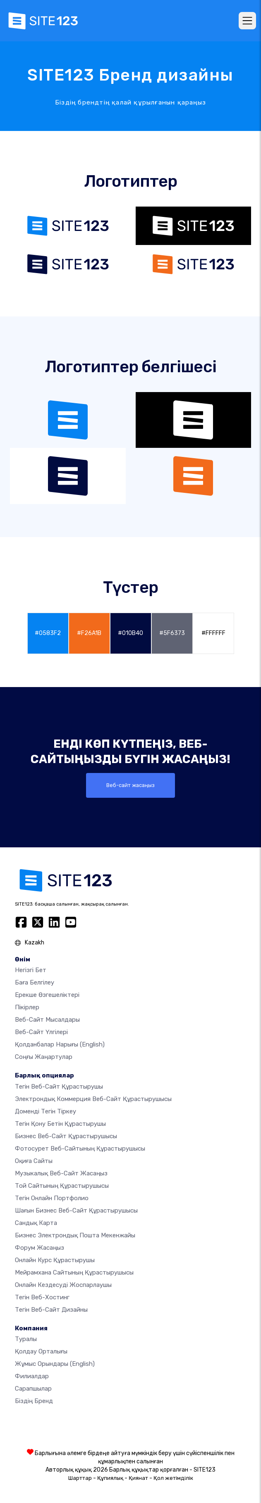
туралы (26, 1339)
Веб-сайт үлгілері (41, 1032)
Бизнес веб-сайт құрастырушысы (66, 1136)
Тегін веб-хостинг (42, 1297)
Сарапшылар (33, 1388)
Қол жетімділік (173, 1478)
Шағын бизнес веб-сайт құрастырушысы (76, 1210)
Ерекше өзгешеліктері (47, 995)
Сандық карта (36, 1223)
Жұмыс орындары (55, 1363)
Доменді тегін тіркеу (45, 1111)
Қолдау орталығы (41, 1351)
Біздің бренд (34, 1401)
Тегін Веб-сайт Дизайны (51, 1309)
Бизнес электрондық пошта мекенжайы (75, 1235)
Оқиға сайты (34, 1161)
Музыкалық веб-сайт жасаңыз (61, 1173)
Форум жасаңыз (39, 1247)
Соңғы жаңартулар (43, 1057)
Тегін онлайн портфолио (52, 1198)
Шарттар (80, 1478)
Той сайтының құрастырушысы (62, 1185)
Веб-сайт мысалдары (47, 1019)
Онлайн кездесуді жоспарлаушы (63, 1285)
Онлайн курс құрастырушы (55, 1260)
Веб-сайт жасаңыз (130, 785)
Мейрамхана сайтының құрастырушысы (74, 1272)
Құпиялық (110, 1478)
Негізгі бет (30, 970)
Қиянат (138, 1478)
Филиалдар (32, 1376)
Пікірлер (27, 1007)
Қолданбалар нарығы (60, 1044)
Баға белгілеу (34, 982)
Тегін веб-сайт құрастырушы (59, 1086)
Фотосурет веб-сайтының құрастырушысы (80, 1148)
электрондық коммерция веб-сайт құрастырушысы (93, 1099)
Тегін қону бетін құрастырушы (60, 1123)
